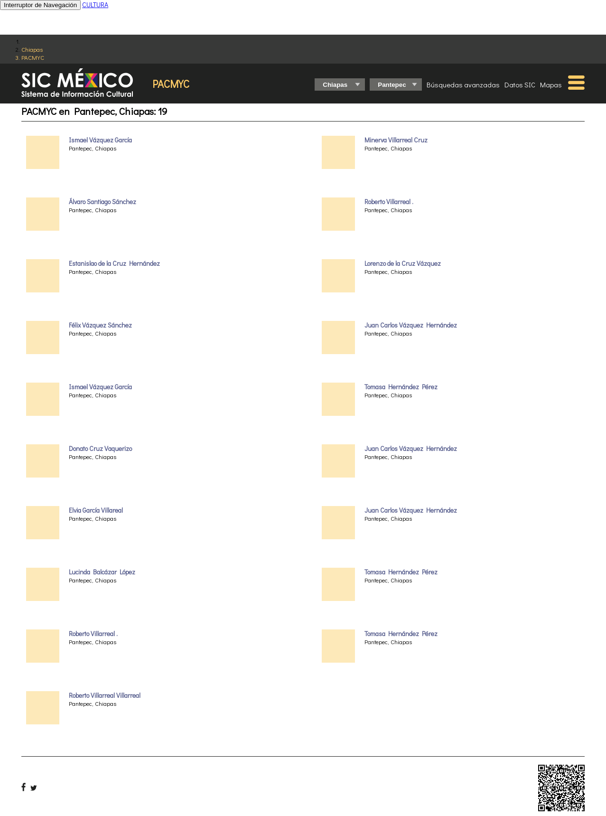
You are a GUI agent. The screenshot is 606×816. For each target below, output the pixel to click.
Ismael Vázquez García (100, 140)
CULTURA (95, 4)
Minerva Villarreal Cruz (396, 140)
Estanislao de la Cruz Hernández (114, 263)
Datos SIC (519, 84)
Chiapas (32, 49)
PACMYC (32, 57)
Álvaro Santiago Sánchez (102, 201)
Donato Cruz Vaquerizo (100, 448)
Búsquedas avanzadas (463, 84)
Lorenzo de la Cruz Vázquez (402, 263)
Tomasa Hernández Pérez (401, 387)
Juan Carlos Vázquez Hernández (410, 325)
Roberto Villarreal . (93, 633)
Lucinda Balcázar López (102, 572)
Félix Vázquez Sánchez (100, 325)
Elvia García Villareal (96, 510)
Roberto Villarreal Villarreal (104, 695)
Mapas (551, 84)
